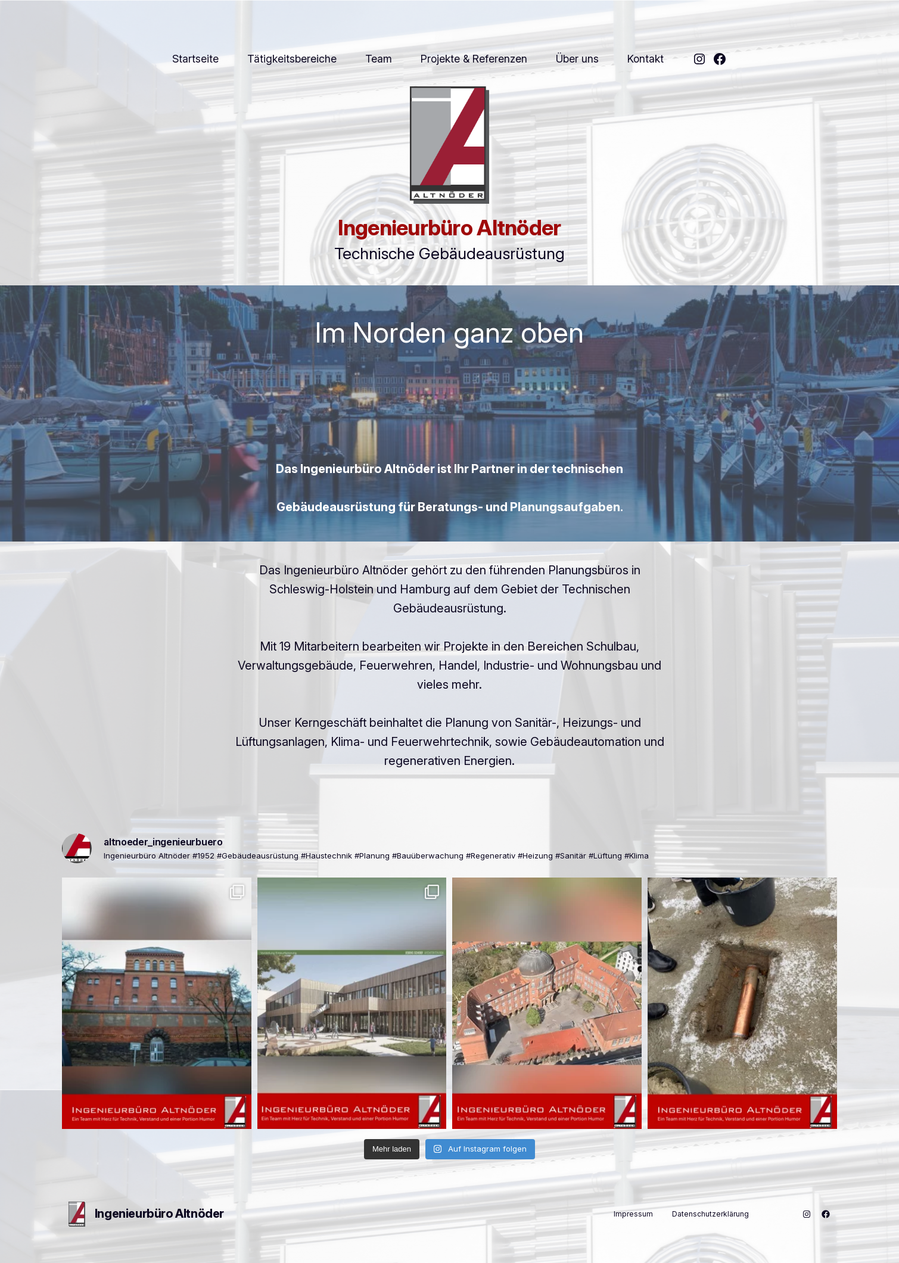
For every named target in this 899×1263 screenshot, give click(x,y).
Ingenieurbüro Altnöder (449, 227)
